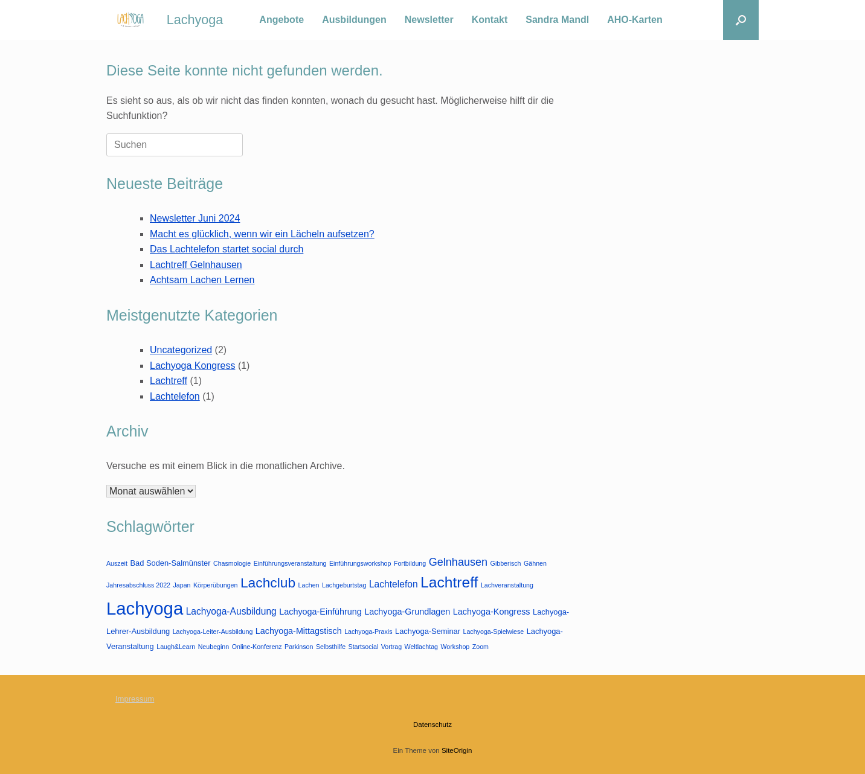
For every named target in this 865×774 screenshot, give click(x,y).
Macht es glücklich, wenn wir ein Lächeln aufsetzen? (262, 234)
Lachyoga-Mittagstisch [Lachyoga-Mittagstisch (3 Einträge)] (299, 631)
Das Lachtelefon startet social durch (226, 249)
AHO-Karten (635, 19)
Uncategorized (181, 350)
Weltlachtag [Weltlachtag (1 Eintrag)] (421, 646)
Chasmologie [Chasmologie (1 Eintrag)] (232, 563)
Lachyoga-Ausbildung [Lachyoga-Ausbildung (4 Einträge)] (231, 611)
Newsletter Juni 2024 (195, 218)
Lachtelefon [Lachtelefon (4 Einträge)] (393, 584)
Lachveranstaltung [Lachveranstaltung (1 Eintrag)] (507, 585)
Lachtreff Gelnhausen (196, 265)
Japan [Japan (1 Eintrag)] (182, 585)
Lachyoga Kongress (192, 365)
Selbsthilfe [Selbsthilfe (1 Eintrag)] (331, 646)
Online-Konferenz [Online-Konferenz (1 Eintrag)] (257, 646)
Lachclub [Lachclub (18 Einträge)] (267, 582)
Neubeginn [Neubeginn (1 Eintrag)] (214, 646)
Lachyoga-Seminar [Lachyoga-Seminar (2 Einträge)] (427, 631)
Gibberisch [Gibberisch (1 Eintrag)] (505, 563)
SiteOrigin (457, 750)
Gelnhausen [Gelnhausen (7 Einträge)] (458, 562)
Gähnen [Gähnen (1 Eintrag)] (535, 563)
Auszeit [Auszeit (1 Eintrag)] (116, 563)
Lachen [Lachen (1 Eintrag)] (309, 585)
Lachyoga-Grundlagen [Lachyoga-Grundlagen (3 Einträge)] (407, 611)
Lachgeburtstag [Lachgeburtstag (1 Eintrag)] (344, 585)
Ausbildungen (354, 19)
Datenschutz (432, 724)
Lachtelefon (175, 396)
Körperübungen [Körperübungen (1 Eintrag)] (215, 585)
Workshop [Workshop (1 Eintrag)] (454, 646)
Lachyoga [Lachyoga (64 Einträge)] (144, 608)
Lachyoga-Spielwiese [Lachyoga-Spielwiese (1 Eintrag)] (493, 631)
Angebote (281, 19)
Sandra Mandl (557, 19)
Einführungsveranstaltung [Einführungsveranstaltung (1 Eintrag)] (290, 563)
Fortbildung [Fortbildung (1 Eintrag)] (410, 563)
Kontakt (490, 19)
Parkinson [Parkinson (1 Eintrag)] (299, 646)
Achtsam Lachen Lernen (202, 280)
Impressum (134, 698)
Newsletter (429, 19)
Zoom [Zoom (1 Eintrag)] (480, 646)
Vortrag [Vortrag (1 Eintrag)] (391, 646)
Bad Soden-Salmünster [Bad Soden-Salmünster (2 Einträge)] (170, 563)
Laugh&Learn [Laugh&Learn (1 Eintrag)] (175, 646)
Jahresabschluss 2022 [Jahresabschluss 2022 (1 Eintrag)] (138, 585)
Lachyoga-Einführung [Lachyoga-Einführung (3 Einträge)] (320, 611)
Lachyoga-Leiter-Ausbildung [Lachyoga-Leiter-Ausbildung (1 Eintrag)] (213, 631)
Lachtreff (168, 381)
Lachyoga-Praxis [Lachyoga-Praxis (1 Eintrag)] (368, 631)
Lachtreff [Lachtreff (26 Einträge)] (449, 582)
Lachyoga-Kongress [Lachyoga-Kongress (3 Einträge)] (491, 611)
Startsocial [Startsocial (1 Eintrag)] (364, 646)
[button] (741, 20)
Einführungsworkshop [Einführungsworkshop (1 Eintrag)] (360, 563)
